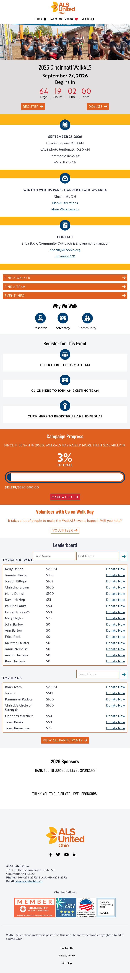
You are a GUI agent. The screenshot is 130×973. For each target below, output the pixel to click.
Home (38, 18)
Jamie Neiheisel (17, 649)
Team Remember (18, 728)
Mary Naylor (14, 618)
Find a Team (14, 286)
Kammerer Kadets (18, 699)
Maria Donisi (14, 593)
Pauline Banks (15, 606)
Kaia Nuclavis (15, 661)
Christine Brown (17, 587)
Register (30, 106)
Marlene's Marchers (19, 716)
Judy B (10, 693)
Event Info (56, 18)
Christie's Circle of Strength (18, 707)
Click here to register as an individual (65, 416)
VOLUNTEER (63, 530)
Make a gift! (62, 497)
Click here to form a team (65, 365)
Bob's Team (13, 687)
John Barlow (14, 624)
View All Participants (62, 740)
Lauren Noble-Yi (17, 612)
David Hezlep (15, 599)
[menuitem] (41, 19)
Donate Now (115, 569)
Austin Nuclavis (16, 655)
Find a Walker (17, 277)
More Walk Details (65, 209)
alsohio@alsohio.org (28, 881)
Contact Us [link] (67, 948)
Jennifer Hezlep (16, 575)
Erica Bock (13, 636)
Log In (85, 18)
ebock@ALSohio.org (65, 249)
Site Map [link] (67, 963)
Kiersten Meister (17, 643)
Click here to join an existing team (65, 390)
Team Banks (14, 722)
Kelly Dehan (14, 569)
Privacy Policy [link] (67, 955)
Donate (69, 18)
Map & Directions (65, 202)
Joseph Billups (16, 581)
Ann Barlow (13, 630)
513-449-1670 (65, 256)
